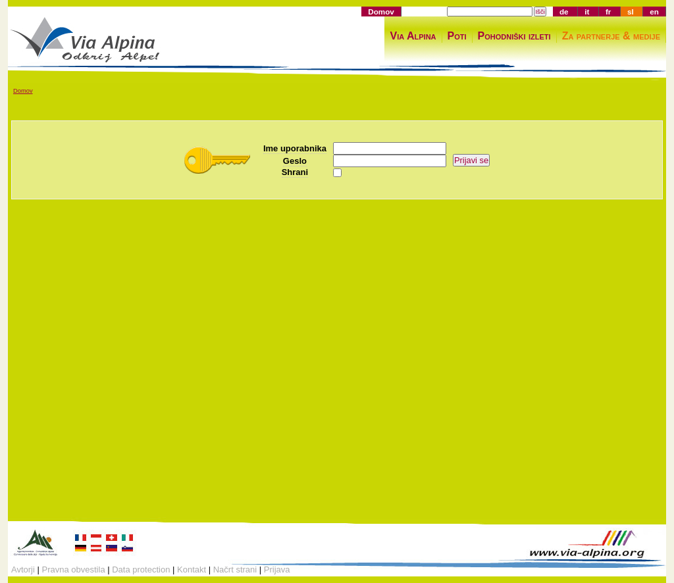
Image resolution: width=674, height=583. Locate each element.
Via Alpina (413, 35)
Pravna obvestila (73, 569)
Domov (381, 11)
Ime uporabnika (294, 148)
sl (630, 11)
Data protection (141, 569)
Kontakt (191, 569)
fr (608, 11)
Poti (457, 35)
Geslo (295, 161)
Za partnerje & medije (611, 35)
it (586, 11)
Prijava (277, 569)
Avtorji (23, 569)
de (564, 11)
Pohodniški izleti (514, 35)
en (654, 11)
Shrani (295, 172)
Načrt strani (235, 569)
